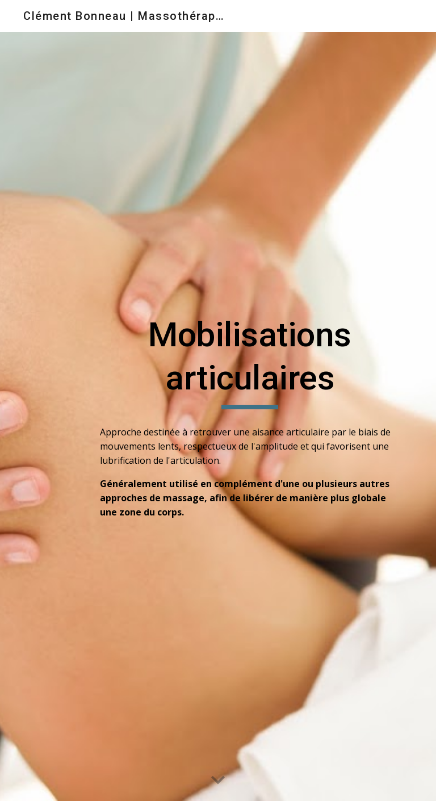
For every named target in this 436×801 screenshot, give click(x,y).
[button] (218, 780)
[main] (249, 361)
